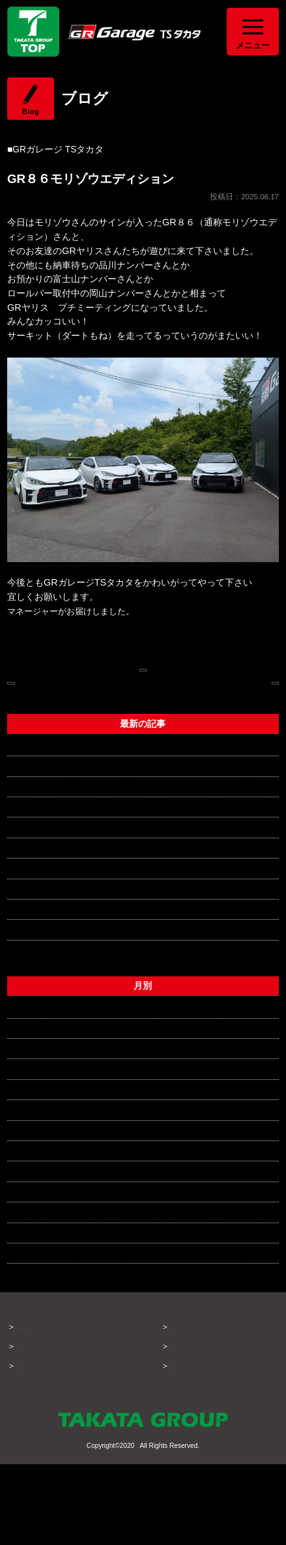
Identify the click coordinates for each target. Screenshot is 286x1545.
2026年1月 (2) (36, 1118)
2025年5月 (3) (36, 1261)
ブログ (182, 1396)
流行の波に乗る (39, 876)
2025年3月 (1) (36, 1302)
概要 (177, 1435)
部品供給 (25, 856)
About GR (34, 1448)
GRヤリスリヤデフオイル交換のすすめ (87, 937)
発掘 (16, 896)
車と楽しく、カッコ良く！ (62, 999)
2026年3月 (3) (36, 1076)
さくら (21, 800)
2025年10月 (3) (39, 1159)
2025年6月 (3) (36, 1240)
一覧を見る (30, 1019)
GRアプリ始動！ (41, 917)
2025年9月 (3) (36, 1179)
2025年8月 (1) (36, 1200)
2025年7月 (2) (36, 1220)
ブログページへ (143, 675)
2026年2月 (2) (36, 1097)
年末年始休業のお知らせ (57, 958)
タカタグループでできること (71, 1429)
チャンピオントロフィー (57, 978)
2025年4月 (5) (36, 1281)
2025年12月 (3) (39, 1138)
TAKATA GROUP (137, 1525)
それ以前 (25, 1322)
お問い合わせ (194, 1416)
